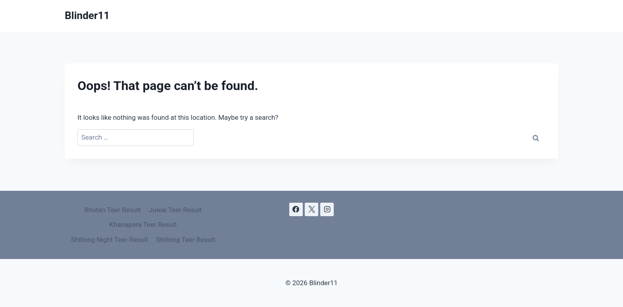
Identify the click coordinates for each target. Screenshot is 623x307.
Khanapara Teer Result (143, 224)
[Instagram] (327, 209)
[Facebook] (296, 209)
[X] (311, 209)
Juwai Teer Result (175, 210)
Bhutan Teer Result (112, 210)
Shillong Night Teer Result (109, 240)
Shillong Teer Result (185, 240)
